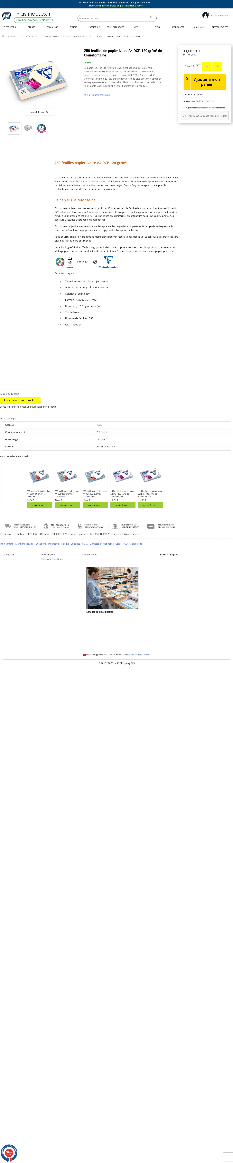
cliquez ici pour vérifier (140, 675)
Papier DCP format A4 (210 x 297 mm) (77, 36)
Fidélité (65, 543)
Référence (187, 94)
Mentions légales (24, 543)
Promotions (94, 27)
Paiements (53, 543)
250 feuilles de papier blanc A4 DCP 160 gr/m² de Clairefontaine (67, 494)
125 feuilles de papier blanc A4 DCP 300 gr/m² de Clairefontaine (150, 494)
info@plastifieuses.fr (189, 576)
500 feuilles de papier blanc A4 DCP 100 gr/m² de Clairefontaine (39, 494)
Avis (136, 27)
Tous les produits (115, 27)
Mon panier (199, 27)
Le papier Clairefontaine (50, 36)
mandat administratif (207, 107)
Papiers (73, 27)
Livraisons (40, 543)
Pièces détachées (220, 27)
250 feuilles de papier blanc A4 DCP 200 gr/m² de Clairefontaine (122, 494)
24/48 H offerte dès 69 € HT (202, 101)
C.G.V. (85, 543)
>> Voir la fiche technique (97, 94)
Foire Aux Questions (52, 559)
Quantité (189, 66)
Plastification (10, 27)
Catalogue (12, 36)
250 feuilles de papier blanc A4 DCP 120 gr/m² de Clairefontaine (95, 494)
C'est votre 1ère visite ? (215, 15)
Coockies (75, 543)
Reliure (31, 27)
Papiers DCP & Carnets (28, 36)
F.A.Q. (125, 543)
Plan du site (136, 543)
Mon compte (178, 27)
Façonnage (52, 27)
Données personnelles (102, 543)
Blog (157, 27)
